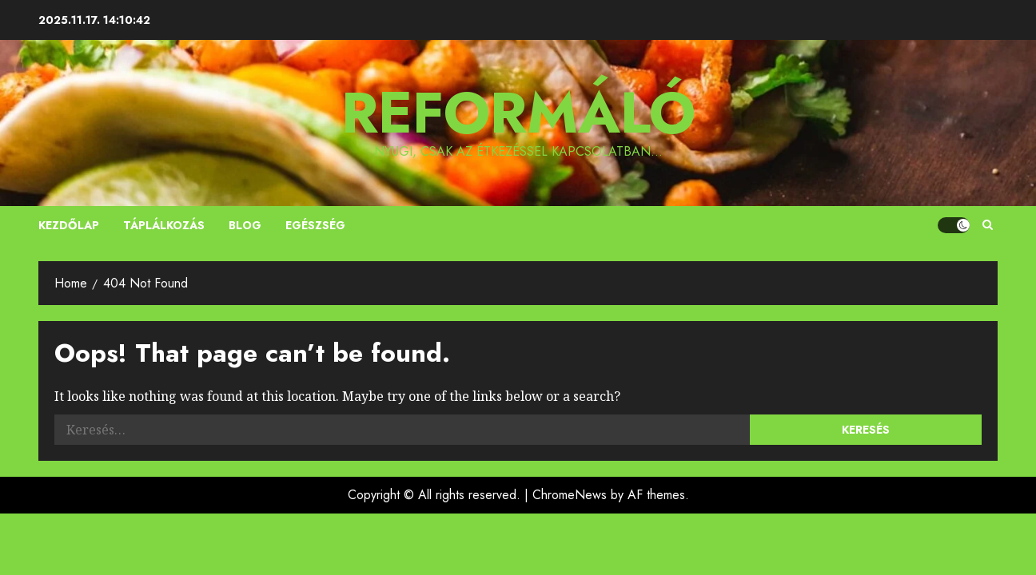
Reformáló (518, 112)
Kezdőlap (68, 225)
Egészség (315, 225)
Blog (245, 225)
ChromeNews (569, 495)
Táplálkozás (164, 225)
